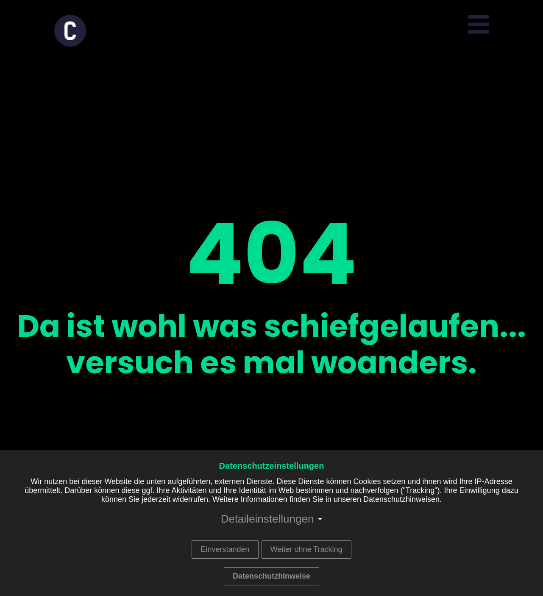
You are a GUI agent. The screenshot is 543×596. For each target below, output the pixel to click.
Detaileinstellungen (267, 518)
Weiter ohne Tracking (306, 549)
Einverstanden (224, 549)
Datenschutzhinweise (271, 576)
